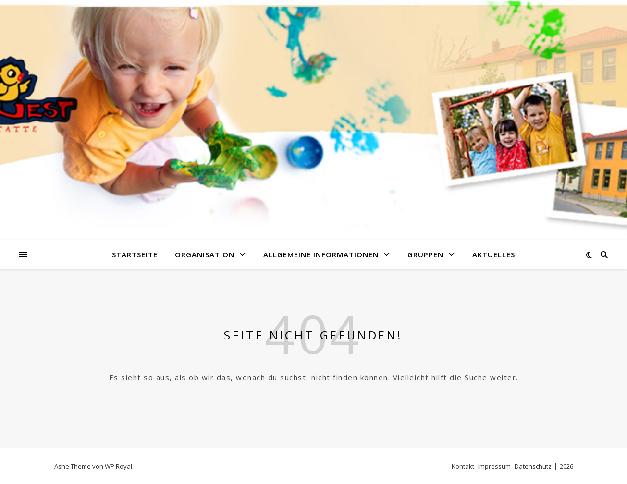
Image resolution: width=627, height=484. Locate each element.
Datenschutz (533, 466)
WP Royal (118, 466)
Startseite (135, 254)
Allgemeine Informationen (321, 254)
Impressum (494, 466)
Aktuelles (493, 254)
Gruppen (425, 254)
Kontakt (463, 466)
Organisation (204, 254)
